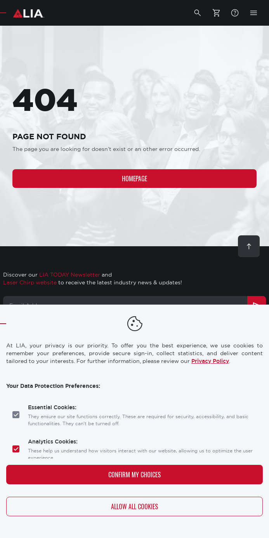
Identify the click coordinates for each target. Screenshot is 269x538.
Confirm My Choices (134, 474)
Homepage (134, 178)
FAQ (235, 13)
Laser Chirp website (30, 282)
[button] (197, 13)
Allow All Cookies (134, 506)
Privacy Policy (210, 361)
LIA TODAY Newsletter (69, 274)
